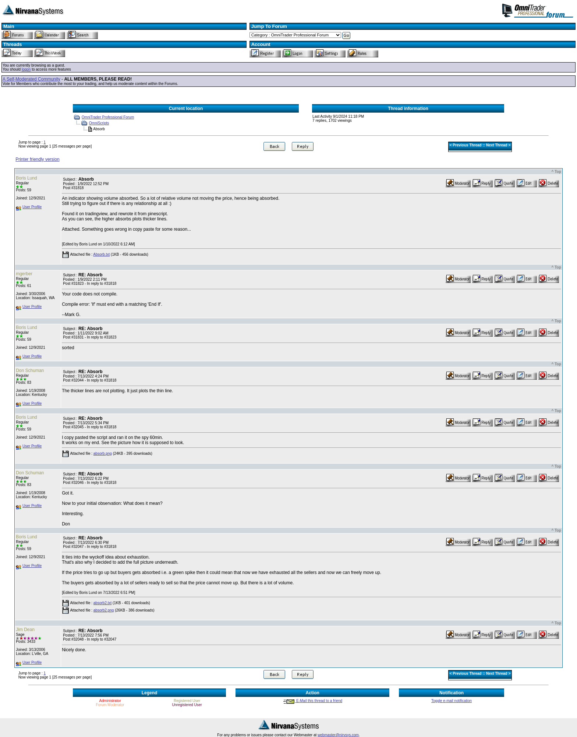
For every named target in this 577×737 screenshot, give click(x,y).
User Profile (32, 207)
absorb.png (102, 453)
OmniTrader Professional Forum (108, 117)
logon (26, 69)
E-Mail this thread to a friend (312, 701)
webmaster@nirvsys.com (338, 735)
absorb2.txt (102, 603)
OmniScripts (99, 123)
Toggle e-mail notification (451, 701)
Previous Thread (467, 145)
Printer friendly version (37, 159)
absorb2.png (103, 610)
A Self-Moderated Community (31, 79)
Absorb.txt (101, 254)
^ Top (556, 172)
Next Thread (496, 145)
